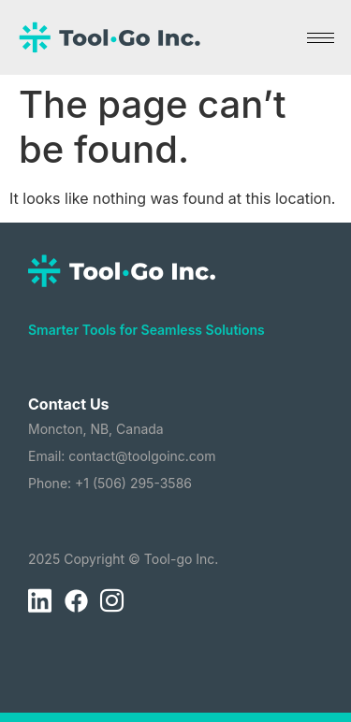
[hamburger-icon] (321, 38)
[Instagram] (111, 601)
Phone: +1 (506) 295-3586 (110, 483)
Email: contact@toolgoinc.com (122, 456)
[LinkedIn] (39, 601)
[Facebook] (76, 601)
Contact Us (69, 404)
